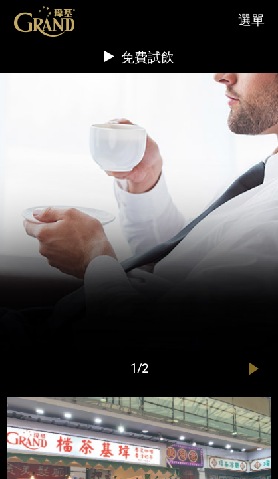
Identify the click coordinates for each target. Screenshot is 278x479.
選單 (251, 20)
